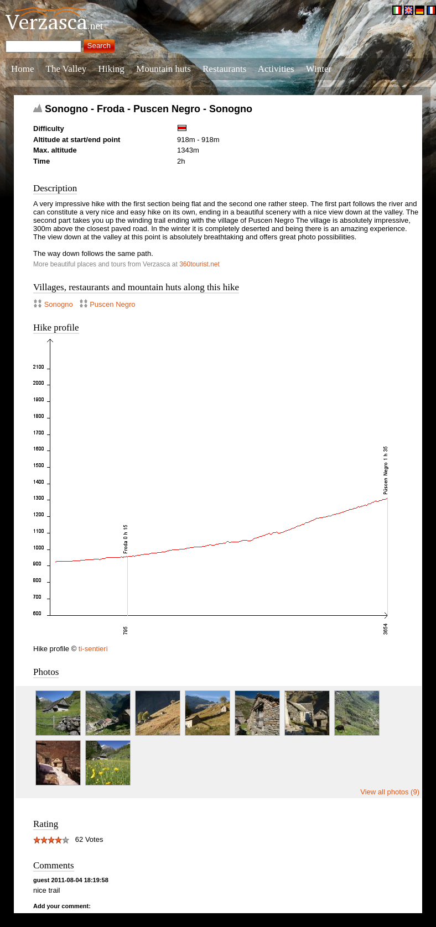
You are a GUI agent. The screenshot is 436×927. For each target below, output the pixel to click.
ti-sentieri (93, 649)
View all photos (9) (389, 792)
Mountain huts (163, 69)
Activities (276, 69)
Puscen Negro (112, 304)
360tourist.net (199, 264)
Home (22, 69)
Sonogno (58, 304)
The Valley (66, 69)
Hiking (111, 69)
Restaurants (224, 69)
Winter (319, 69)
